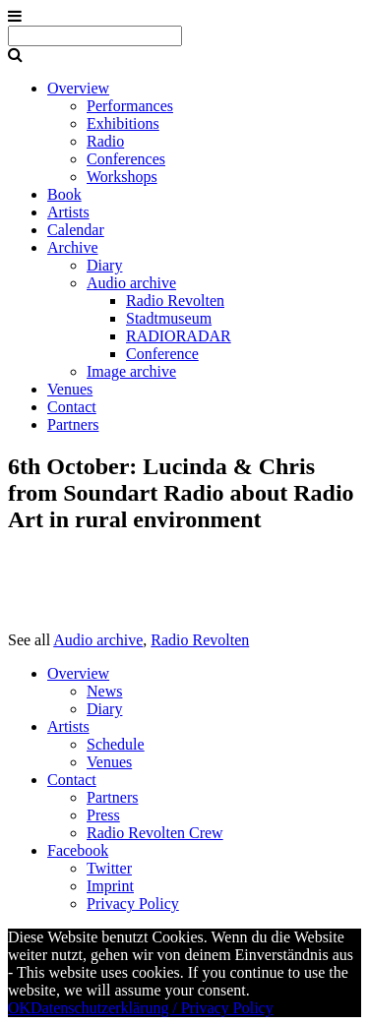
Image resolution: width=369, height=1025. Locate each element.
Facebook (77, 850)
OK (19, 1007)
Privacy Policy (133, 903)
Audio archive (131, 282)
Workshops (122, 176)
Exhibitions (123, 123)
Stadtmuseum (169, 318)
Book (64, 194)
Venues (69, 389)
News (104, 691)
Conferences (126, 159)
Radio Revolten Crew (155, 832)
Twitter (109, 868)
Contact (71, 406)
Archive (72, 247)
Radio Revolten (175, 300)
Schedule (116, 744)
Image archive (131, 371)
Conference (162, 353)
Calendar (75, 229)
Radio (105, 141)
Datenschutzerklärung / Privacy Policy (152, 1007)
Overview (78, 88)
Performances (130, 105)
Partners (72, 424)
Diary (104, 265)
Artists (68, 212)
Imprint (110, 885)
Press (103, 815)
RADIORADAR (178, 336)
